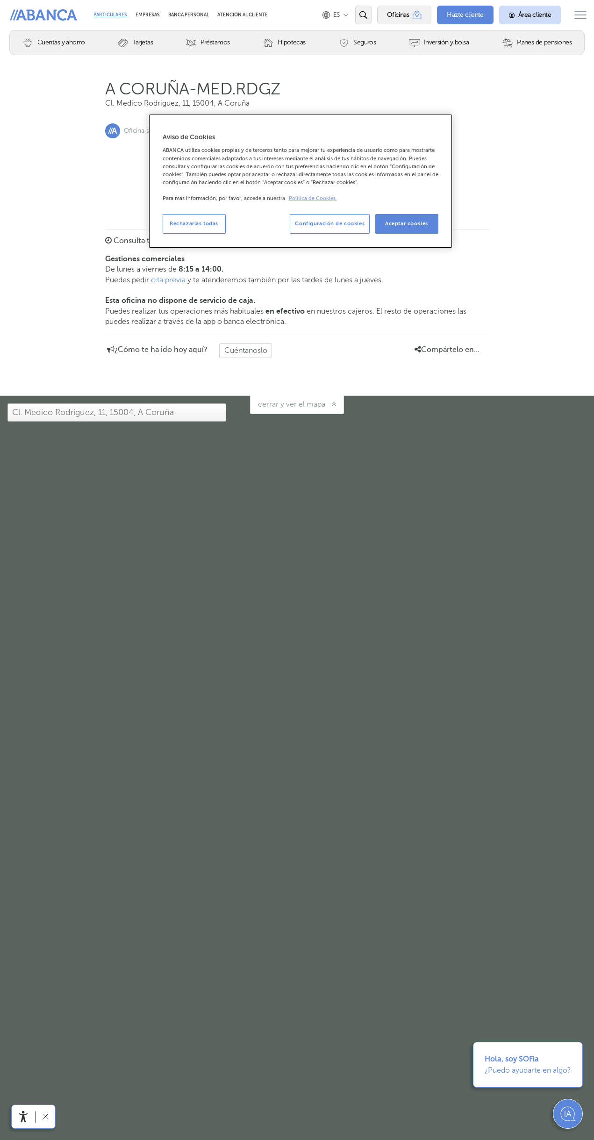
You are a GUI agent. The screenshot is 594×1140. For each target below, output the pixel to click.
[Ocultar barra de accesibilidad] (45, 1116)
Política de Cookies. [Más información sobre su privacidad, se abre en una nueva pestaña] (313, 198)
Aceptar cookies (406, 223)
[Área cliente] (523, 15)
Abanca (23, 15)
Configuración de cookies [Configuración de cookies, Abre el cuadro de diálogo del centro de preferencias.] (330, 223)
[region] (300, 181)
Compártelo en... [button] (447, 349)
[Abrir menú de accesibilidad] (23, 1117)
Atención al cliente (242, 15)
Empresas (148, 15)
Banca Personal (189, 15)
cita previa (168, 279)
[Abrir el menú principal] (576, 15)
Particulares (110, 15)
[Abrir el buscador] (356, 15)
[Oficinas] (397, 15)
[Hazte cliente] (458, 15)
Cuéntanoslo (245, 350)
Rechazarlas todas (194, 223)
